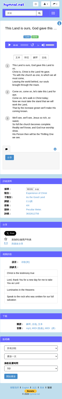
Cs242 (27, 37)
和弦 (26, 57)
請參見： (14, 267)
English (25, 388)
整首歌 (30, 189)
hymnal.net (35, 394)
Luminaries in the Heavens (20, 289)
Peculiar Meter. (33, 209)
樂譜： (20, 324)
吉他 (44, 57)
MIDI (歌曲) (38, 328)
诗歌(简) (25, 262)
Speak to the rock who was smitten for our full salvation (30, 298)
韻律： (7, 209)
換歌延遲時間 (11, 363)
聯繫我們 (14, 388)
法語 (34, 388)
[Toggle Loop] (32, 45)
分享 (9, 157)
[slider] (24, 45)
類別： (7, 193)
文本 (18, 57)
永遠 (37, 189)
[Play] (9, 45)
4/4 (27, 205)
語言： (15, 262)
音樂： (20, 328)
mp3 (28, 328)
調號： (7, 201)
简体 (42, 388)
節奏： (7, 205)
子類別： (9, 197)
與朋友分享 (17, 243)
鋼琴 (35, 57)
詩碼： (7, 213)
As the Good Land (35, 197)
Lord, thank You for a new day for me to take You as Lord (29, 281)
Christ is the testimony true (20, 273)
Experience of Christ (36, 193)
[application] (31, 45)
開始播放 (11, 376)
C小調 (29, 201)
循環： (7, 189)
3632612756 (32, 213)
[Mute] (43, 45)
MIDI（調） (51, 328)
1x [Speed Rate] (38, 45)
